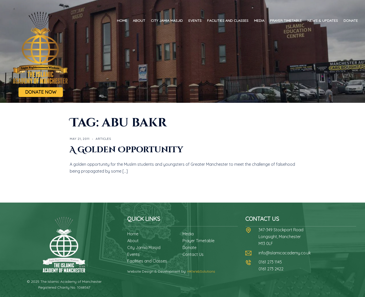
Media (259, 20)
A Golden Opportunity (126, 149)
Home (122, 20)
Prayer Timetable (286, 20)
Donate (350, 20)
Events (195, 20)
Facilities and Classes (227, 20)
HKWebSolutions (201, 271)
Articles (103, 139)
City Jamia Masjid (167, 20)
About (139, 20)
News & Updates (322, 20)
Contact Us (193, 254)
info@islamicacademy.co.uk (285, 252)
